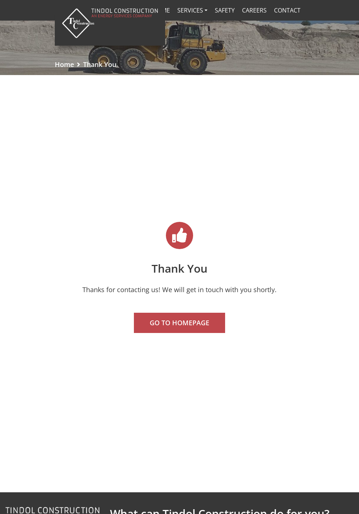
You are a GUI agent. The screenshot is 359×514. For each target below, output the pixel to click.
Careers (254, 10)
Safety (225, 10)
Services (190, 10)
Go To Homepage (179, 322)
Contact (287, 10)
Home (64, 64)
